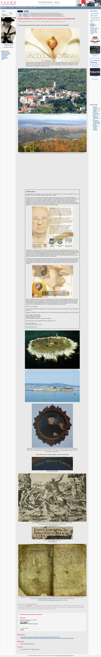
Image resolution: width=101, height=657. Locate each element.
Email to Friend (95, 13)
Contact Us (18, 7)
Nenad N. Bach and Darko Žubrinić (25, 21)
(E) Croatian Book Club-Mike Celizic (96, 113)
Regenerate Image (33, 623)
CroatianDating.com (6, 52)
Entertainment (26, 14)
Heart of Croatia (5, 57)
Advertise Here (95, 79)
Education (25, 15)
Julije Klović (30, 448)
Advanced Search (5, 15)
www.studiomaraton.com (31, 326)
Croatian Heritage (94, 32)
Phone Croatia (5, 55)
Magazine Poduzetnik (6, 53)
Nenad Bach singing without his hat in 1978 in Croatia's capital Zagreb (96, 122)
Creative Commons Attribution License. (65, 655)
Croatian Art (54, 541)
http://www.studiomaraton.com (28, 643)
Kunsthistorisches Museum (67, 450)
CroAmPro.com (95, 43)
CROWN (92, 26)
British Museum (54, 525)
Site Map (11, 7)
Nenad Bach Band (5, 54)
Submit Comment (35, 649)
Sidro (3, 59)
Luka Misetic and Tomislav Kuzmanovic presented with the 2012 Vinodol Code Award (40, 637)
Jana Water (4, 56)
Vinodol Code (23, 597)
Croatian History (93, 30)
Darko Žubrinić (33, 604)
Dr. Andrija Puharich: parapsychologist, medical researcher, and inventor (96, 109)
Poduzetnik (95, 76)
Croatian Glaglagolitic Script (44, 598)
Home (20, 13)
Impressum (24, 7)
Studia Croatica (93, 29)
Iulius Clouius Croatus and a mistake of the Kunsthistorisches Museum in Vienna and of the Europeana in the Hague (47, 638)
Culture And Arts (26, 16)
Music (24, 13)
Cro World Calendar (94, 28)
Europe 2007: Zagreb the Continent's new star (96, 118)
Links (30, 7)
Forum (34, 7)
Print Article (94, 15)
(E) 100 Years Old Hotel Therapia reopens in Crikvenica (96, 127)
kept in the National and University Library (53, 600)
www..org (28, 605)
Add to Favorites (95, 17)
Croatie (91, 33)
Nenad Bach (4, 58)
